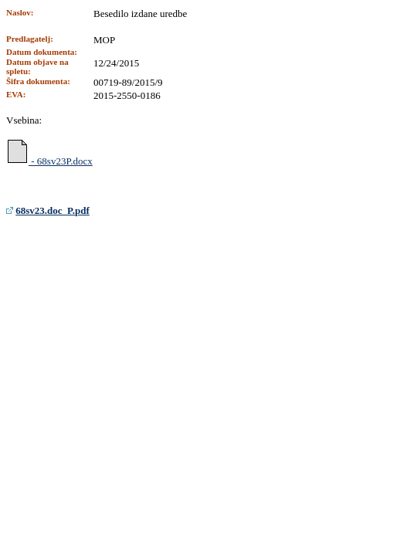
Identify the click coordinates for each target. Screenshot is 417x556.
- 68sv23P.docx (49, 153)
